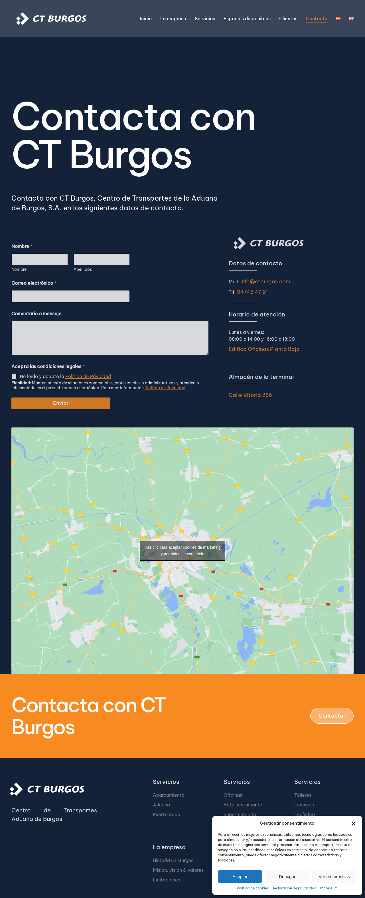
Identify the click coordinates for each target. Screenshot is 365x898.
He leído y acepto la (65, 376)
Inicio (146, 18)
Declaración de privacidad (294, 888)
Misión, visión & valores (178, 870)
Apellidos (83, 269)
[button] (353, 823)
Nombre (19, 269)
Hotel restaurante (243, 805)
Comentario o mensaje (36, 313)
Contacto (316, 18)
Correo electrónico (33, 283)
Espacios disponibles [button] (247, 18)
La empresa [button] (173, 18)
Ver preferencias (334, 876)
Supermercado (240, 814)
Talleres (302, 795)
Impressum (328, 888)
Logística (304, 814)
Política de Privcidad (88, 376)
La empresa (169, 847)
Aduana (161, 805)
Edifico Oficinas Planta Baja (264, 349)
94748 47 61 (252, 292)
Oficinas (233, 795)
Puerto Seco (166, 814)
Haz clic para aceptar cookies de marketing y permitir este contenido (182, 550)
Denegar (287, 876)
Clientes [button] (288, 18)
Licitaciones (166, 880)
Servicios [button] (205, 18)
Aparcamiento (168, 795)
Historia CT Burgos (173, 860)
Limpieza (304, 805)
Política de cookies (253, 888)
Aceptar (240, 876)
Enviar (60, 403)
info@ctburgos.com (265, 281)
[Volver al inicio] (51, 18)
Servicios (166, 781)
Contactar (332, 716)
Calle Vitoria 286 (250, 395)
